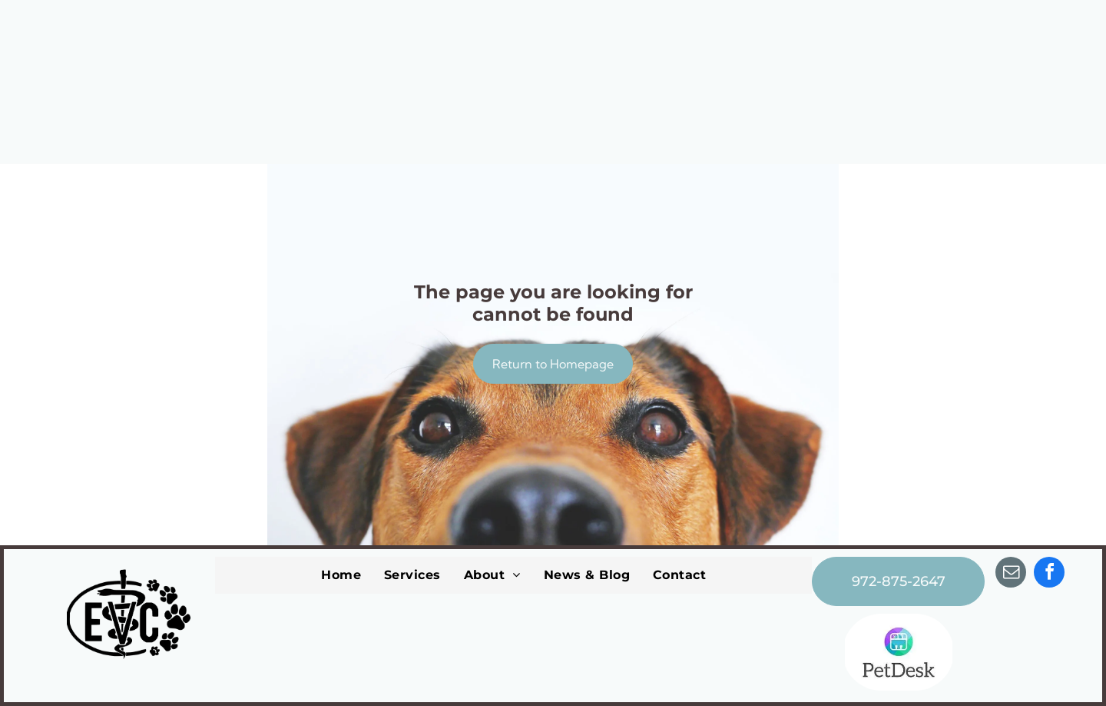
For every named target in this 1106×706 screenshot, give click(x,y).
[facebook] (1049, 574)
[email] (1010, 574)
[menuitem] (341, 575)
